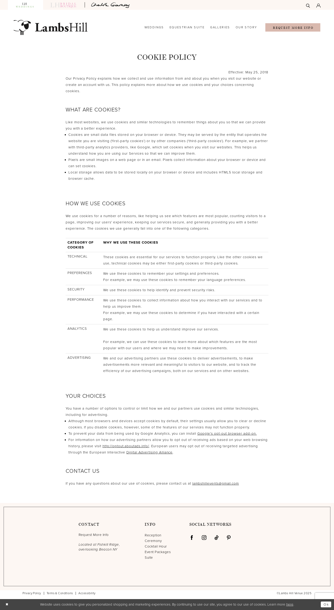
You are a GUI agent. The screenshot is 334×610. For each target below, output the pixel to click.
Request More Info (293, 28)
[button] (318, 5)
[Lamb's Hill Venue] (50, 27)
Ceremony (153, 541)
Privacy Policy (31, 593)
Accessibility (86, 593)
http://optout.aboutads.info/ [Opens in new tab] (126, 446)
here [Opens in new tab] (289, 604)
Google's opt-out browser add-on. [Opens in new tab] (227, 433)
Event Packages (158, 552)
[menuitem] (308, 5)
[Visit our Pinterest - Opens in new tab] (228, 537)
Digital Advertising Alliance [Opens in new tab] (149, 452)
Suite (149, 557)
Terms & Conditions (60, 593)
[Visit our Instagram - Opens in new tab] (204, 537)
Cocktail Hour (156, 546)
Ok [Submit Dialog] (326, 604)
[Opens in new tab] (111, 5)
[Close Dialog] (7, 604)
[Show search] (308, 5)
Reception (153, 535)
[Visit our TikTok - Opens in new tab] (216, 537)
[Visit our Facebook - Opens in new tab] (191, 537)
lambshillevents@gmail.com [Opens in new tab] (215, 483)
